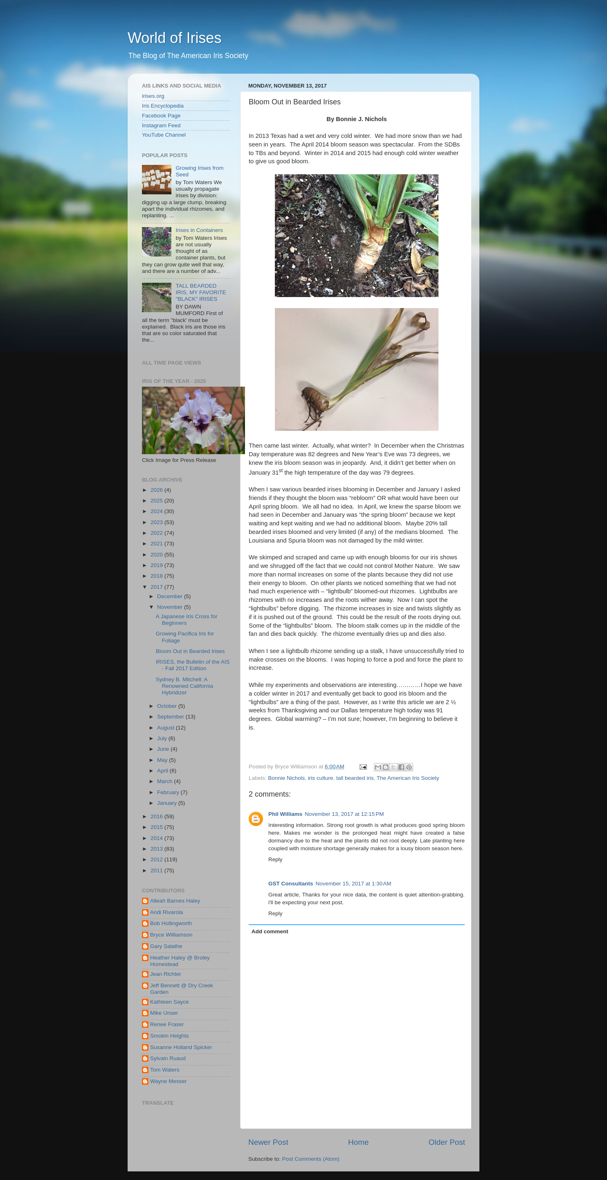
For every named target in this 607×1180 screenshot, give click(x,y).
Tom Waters (165, 1070)
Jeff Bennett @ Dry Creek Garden (181, 988)
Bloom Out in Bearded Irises (190, 651)
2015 (157, 827)
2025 (157, 501)
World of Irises (174, 37)
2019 (157, 565)
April (163, 771)
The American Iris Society (408, 778)
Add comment (270, 931)
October (167, 706)
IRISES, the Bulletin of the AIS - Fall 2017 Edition (193, 665)
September (171, 717)
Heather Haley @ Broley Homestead (180, 961)
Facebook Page (161, 116)
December (170, 596)
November (170, 607)
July (163, 738)
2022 (157, 533)
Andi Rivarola (166, 912)
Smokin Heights (169, 1036)
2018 (157, 576)
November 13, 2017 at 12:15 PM (344, 814)
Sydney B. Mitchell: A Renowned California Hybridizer (184, 686)
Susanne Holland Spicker (181, 1047)
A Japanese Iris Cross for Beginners (187, 619)
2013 (157, 849)
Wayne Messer (168, 1081)
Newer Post (268, 1142)
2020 (157, 555)
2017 (157, 587)
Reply (275, 859)
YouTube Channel (164, 135)
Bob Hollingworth (171, 923)
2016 (157, 816)
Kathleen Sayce (169, 1002)
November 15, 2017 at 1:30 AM (353, 883)
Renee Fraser (167, 1024)
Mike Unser (164, 1013)
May (163, 760)
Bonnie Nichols (286, 778)
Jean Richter (165, 974)
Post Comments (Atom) (310, 1159)
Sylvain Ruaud (168, 1058)
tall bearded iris (355, 778)
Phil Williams (285, 814)
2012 (157, 859)
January (167, 803)
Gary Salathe (166, 946)
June (164, 749)
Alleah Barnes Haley (175, 901)
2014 (157, 838)
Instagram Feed (161, 125)
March (165, 781)
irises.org (153, 96)
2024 (157, 511)
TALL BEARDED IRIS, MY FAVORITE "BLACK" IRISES (200, 292)
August (166, 728)
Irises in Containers (199, 230)
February (169, 792)
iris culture (320, 778)
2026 (157, 490)
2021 (157, 543)
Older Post (447, 1142)
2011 (157, 870)
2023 (157, 522)
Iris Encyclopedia (163, 106)
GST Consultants (290, 883)
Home (358, 1142)
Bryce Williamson (171, 935)
